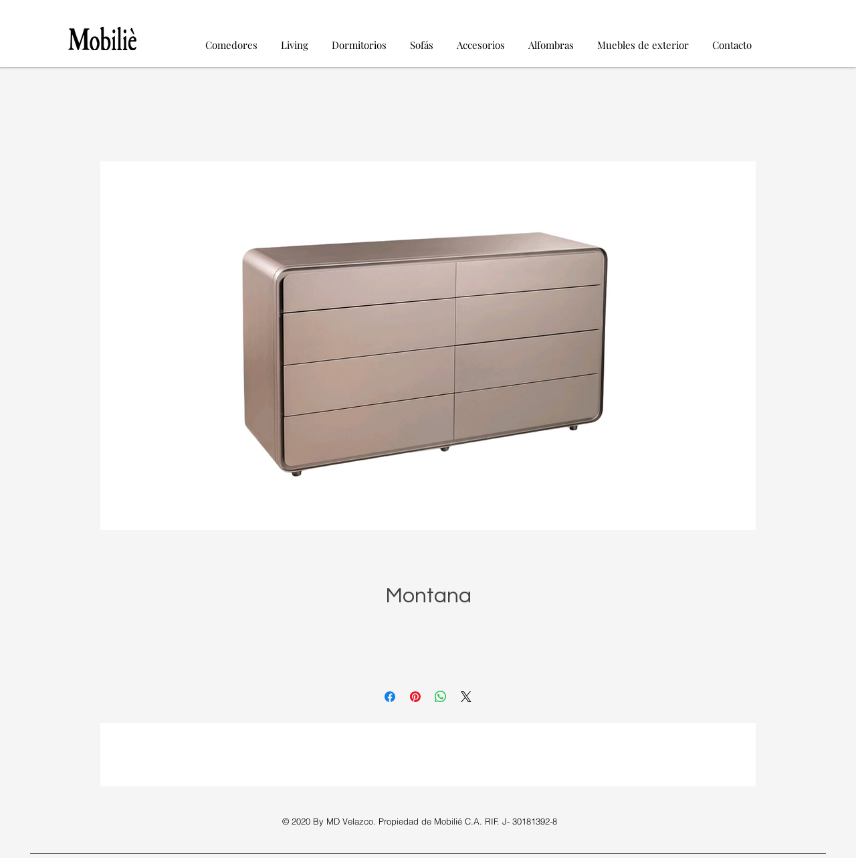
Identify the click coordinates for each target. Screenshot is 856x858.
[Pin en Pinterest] (415, 697)
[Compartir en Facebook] (390, 697)
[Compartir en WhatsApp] (441, 697)
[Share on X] (466, 697)
